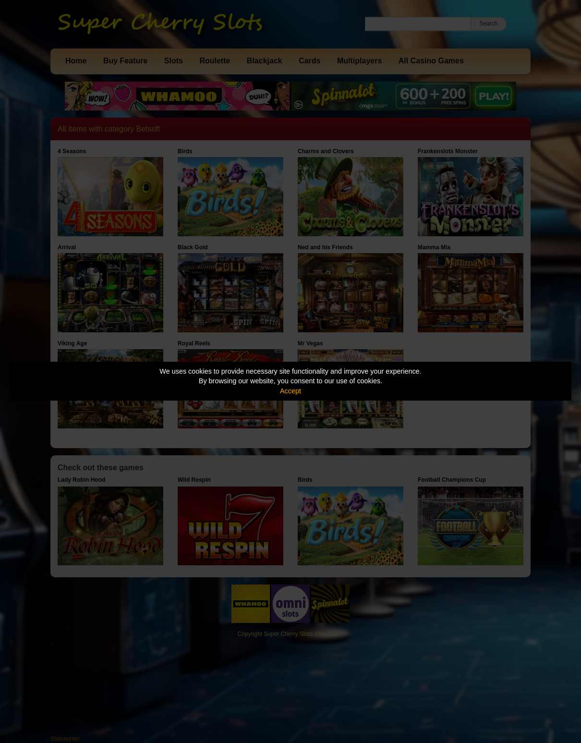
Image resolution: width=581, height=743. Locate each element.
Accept (290, 391)
